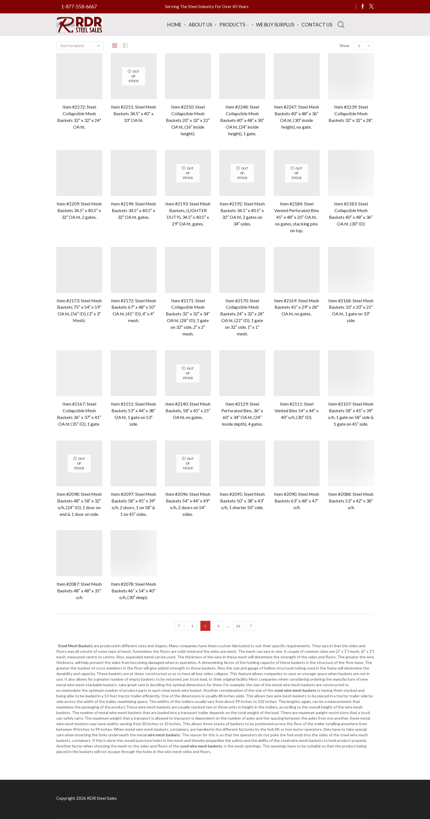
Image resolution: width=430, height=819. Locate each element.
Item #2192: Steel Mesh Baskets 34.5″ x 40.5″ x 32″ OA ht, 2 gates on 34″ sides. (242, 213)
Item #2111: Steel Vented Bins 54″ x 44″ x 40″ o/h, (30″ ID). (296, 410)
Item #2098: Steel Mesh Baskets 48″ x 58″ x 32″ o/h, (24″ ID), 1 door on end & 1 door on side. (79, 504)
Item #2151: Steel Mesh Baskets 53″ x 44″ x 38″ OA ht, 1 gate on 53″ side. (133, 413)
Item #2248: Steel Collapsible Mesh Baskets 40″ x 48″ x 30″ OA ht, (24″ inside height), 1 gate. (242, 120)
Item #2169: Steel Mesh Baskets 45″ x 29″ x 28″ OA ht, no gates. (296, 307)
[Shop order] (80, 45)
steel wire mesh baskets (295, 690)
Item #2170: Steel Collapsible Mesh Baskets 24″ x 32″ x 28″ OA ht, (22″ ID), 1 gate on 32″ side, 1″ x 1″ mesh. (242, 317)
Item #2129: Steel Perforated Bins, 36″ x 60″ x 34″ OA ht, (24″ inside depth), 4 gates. (242, 413)
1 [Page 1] (192, 626)
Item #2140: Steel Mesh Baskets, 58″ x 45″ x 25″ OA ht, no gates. (187, 410)
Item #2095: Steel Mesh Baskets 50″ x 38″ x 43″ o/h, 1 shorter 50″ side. (242, 500)
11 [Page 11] (238, 626)
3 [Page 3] (218, 626)
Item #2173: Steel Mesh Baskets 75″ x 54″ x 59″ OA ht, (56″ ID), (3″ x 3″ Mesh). (79, 310)
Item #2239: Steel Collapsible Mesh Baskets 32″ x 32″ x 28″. (351, 113)
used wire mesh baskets (201, 746)
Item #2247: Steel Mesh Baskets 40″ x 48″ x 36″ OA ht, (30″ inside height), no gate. (296, 116)
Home (174, 25)
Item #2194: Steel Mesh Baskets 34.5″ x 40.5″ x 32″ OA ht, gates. (133, 210)
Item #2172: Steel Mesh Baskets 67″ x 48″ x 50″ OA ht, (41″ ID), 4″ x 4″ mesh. (133, 310)
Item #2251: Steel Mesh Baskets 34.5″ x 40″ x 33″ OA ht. (133, 113)
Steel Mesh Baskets (75, 645)
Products (234, 25)
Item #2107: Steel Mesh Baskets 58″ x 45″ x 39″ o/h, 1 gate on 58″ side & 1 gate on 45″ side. (351, 413)
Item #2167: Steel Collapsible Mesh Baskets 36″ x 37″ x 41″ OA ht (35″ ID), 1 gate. (79, 413)
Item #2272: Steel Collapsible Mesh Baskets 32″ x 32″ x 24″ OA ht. (79, 116)
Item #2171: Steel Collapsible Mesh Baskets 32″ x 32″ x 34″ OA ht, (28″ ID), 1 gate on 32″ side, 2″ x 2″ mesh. (188, 317)
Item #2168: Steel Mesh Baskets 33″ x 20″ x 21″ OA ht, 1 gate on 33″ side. (350, 310)
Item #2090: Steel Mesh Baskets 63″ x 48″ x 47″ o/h (296, 500)
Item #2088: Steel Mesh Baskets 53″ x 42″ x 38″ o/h (350, 500)
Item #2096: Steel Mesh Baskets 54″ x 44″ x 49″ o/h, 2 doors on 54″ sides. (187, 504)
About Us (200, 25)
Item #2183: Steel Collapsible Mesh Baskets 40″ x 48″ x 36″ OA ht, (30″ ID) (351, 213)
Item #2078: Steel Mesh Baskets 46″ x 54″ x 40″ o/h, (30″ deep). (133, 590)
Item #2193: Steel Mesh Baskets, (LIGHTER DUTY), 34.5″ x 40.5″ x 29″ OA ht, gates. (187, 213)
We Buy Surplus (275, 25)
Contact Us (317, 25)
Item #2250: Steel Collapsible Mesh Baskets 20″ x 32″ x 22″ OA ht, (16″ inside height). (188, 120)
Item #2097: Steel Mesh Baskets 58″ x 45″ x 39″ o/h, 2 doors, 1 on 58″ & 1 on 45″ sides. (133, 504)
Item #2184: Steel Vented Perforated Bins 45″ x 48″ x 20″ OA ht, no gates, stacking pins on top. (296, 217)
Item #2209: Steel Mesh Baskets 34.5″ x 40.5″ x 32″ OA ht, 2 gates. (79, 210)
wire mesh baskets (163, 734)
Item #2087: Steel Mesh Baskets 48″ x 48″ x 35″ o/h (79, 590)
